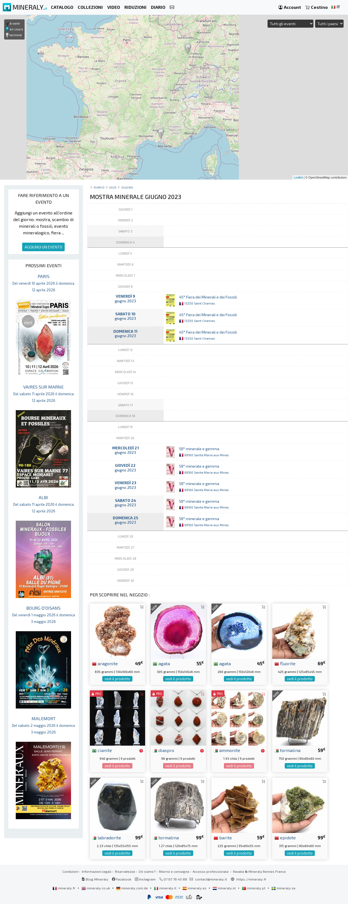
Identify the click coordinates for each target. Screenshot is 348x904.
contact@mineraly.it (211, 879)
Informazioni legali (96, 871)
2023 (113, 187)
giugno (127, 187)
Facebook (121, 879)
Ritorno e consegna (174, 871)
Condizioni (70, 871)
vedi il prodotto (117, 679)
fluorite (284, 663)
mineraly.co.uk (96, 888)
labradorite (106, 837)
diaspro (163, 750)
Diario (99, 187)
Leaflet (298, 177)
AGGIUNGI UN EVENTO (43, 247)
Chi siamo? (146, 871)
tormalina (287, 750)
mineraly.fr (64, 888)
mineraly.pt (254, 888)
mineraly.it (165, 888)
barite (223, 837)
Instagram (145, 879)
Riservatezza (125, 871)
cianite (102, 750)
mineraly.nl (225, 888)
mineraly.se (283, 888)
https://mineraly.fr (251, 879)
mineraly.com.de (132, 888)
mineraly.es (194, 888)
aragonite (105, 663)
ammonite (227, 750)
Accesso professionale (211, 871)
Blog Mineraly (95, 879)
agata (161, 663)
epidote (285, 837)
